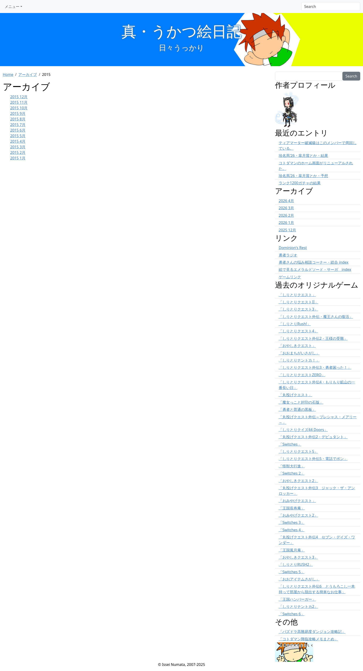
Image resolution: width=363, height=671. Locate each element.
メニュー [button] (12, 6)
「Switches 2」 (291, 473)
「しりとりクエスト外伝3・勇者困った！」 (315, 367)
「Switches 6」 (291, 613)
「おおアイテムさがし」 (299, 579)
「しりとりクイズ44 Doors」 (303, 429)
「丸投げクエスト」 (295, 394)
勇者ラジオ (288, 255)
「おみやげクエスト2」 (298, 515)
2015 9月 (17, 113)
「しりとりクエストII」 (298, 302)
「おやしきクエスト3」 (298, 557)
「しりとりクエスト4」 (298, 331)
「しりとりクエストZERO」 (302, 374)
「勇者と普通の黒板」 (297, 409)
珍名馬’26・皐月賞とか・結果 (303, 155)
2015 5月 (17, 135)
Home (8, 74)
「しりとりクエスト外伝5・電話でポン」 (313, 458)
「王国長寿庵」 (292, 508)
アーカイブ (27, 74)
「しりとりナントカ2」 (298, 606)
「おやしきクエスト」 (297, 345)
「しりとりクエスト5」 (298, 451)
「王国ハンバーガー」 (297, 599)
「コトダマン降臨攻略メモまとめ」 (308, 639)
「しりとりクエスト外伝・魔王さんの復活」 (316, 316)
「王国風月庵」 (292, 550)
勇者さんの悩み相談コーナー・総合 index (313, 262)
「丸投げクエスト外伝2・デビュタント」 (313, 436)
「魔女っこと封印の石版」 (301, 402)
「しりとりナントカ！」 (299, 360)
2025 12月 (287, 230)
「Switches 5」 (291, 571)
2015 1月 (17, 158)
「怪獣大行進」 (292, 466)
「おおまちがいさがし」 (299, 353)
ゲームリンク (290, 276)
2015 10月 (19, 107)
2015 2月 (17, 152)
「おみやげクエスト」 (297, 500)
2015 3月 (17, 146)
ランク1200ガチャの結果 (300, 182)
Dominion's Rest (293, 247)
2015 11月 (19, 102)
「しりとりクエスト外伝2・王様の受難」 (313, 338)
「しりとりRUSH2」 (296, 564)
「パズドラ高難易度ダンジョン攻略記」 (312, 631)
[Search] (330, 6)
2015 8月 (17, 119)
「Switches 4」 (291, 529)
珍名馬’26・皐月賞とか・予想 (303, 175)
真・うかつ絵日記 (181, 31)
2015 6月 (17, 130)
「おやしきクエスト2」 (298, 480)
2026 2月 (286, 215)
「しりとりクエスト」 (297, 294)
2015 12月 (19, 96)
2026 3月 (286, 208)
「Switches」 (290, 444)
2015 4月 (17, 141)
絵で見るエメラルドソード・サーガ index (315, 269)
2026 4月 (286, 200)
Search (351, 76)
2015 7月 (17, 124)
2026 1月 (286, 222)
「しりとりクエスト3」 (298, 309)
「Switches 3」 (291, 522)
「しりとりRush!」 (295, 323)
